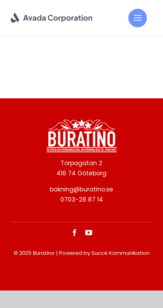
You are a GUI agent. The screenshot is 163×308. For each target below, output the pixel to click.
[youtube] (88, 232)
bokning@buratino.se (81, 189)
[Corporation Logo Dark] (52, 15)
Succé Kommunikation (120, 253)
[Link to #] (137, 18)
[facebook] (74, 232)
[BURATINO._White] (82, 122)
